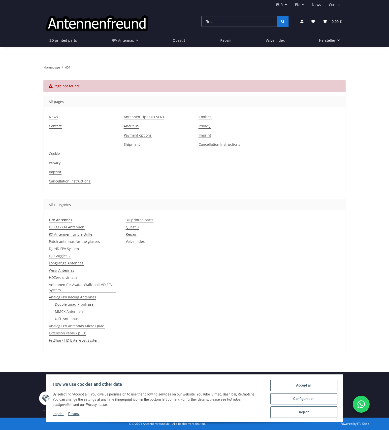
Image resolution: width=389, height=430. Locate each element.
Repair (131, 234)
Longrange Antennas (66, 263)
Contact (335, 4)
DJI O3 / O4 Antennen (66, 227)
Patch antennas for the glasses (74, 241)
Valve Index (135, 241)
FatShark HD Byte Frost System (74, 340)
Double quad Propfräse (74, 304)
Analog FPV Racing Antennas (72, 297)
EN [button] (297, 4)
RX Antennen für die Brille (70, 234)
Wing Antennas (61, 270)
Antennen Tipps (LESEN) (144, 116)
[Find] (239, 21)
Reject (303, 412)
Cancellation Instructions (219, 144)
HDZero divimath (63, 277)
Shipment (132, 144)
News (316, 4)
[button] (301, 21)
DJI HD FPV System (64, 248)
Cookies (205, 116)
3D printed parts (139, 219)
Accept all (302, 387)
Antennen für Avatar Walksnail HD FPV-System (81, 287)
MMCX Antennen (69, 311)
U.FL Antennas (67, 318)
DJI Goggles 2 (59, 255)
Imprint (59, 415)
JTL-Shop (363, 424)
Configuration (302, 399)
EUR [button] (279, 4)
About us (131, 126)
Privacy (75, 415)
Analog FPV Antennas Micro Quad (76, 325)
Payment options (138, 135)
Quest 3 (132, 227)
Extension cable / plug (67, 333)
